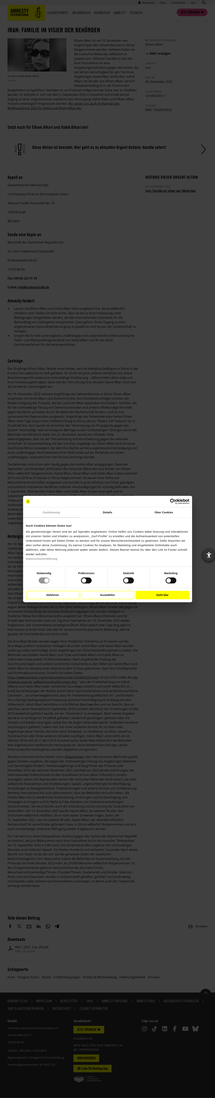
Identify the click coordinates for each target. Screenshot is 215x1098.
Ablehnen (52, 594)
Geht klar (162, 594)
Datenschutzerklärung (41, 558)
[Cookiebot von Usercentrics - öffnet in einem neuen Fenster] (172, 501)
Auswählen (107, 594)
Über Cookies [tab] (164, 512)
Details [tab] (107, 512)
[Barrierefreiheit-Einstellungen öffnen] (209, 555)
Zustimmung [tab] (51, 512)
